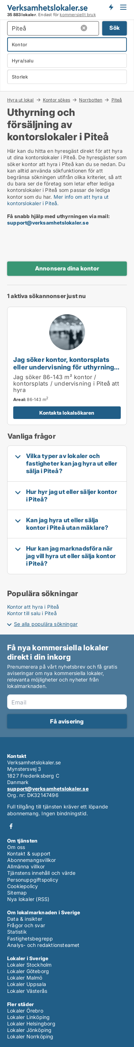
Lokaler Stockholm (29, 965)
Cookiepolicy (22, 886)
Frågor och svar (26, 925)
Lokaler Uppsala (26, 984)
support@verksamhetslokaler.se (48, 223)
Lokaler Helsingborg (31, 1023)
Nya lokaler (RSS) (28, 899)
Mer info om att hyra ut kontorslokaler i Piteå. (58, 200)
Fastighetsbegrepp (30, 938)
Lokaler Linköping (28, 1017)
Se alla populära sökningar (46, 624)
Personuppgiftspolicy (32, 880)
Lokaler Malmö (25, 978)
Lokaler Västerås (27, 991)
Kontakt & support (28, 853)
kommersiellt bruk (77, 14)
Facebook (11, 826)
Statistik (17, 932)
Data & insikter (24, 919)
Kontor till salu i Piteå (32, 613)
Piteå (116, 100)
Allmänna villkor (26, 866)
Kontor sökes (56, 99)
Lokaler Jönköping (29, 1030)
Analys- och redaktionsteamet (43, 945)
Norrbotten (90, 99)
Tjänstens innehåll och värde (41, 873)
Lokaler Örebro (25, 1011)
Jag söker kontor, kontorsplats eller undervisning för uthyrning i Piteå (65, 366)
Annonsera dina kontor (67, 268)
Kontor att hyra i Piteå (33, 607)
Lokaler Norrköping (30, 1036)
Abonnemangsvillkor (31, 860)
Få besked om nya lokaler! (110, 7)
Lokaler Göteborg (28, 971)
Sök (114, 27)
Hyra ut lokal (20, 99)
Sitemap (17, 893)
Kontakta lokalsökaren (66, 413)
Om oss (16, 847)
